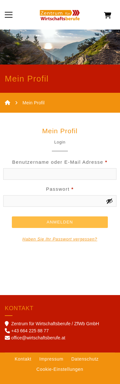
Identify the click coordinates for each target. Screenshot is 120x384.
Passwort (60, 189)
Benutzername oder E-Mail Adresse (60, 162)
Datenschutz (85, 359)
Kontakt (23, 359)
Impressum (51, 359)
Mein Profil (33, 102)
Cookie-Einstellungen (59, 369)
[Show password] (109, 201)
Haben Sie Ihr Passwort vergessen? (59, 239)
